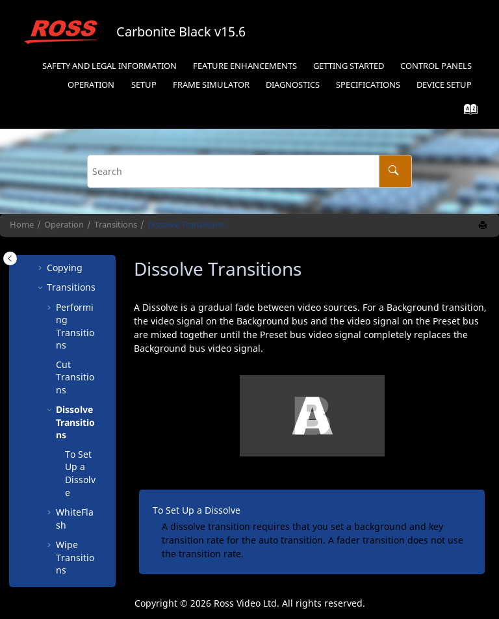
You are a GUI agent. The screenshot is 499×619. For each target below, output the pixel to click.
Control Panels (436, 66)
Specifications (368, 84)
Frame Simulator (211, 84)
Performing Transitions (75, 268)
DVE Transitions (75, 545)
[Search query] (249, 171)
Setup (144, 84)
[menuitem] (109, 66)
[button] (50, 306)
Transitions (115, 224)
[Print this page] (484, 225)
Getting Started (348, 66)
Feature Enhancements (245, 66)
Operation (91, 84)
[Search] (395, 171)
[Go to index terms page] (467, 112)
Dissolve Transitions (185, 224)
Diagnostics (293, 84)
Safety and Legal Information (109, 66)
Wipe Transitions (75, 499)
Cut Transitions (75, 319)
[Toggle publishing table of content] (10, 258)
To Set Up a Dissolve (80, 415)
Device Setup (444, 84)
